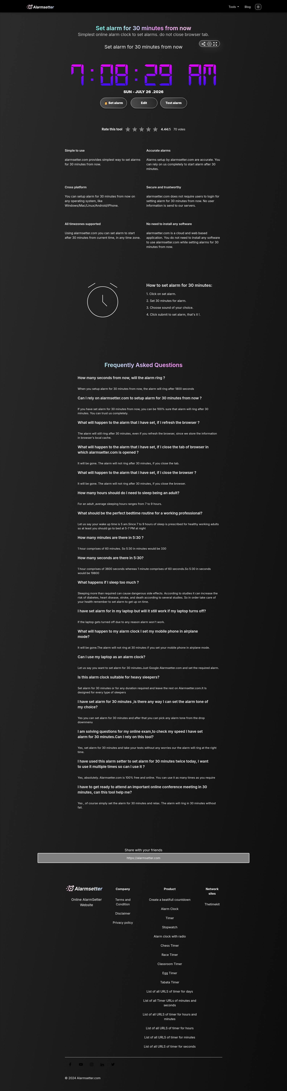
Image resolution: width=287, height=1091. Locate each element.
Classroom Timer (169, 964)
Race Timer (170, 955)
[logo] (40, 7)
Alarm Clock (170, 909)
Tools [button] (233, 7)
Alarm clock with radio (170, 936)
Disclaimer (122, 913)
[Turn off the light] (258, 7)
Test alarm (173, 103)
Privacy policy (123, 922)
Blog (248, 7)
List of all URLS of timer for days (170, 991)
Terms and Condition (123, 902)
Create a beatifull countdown (170, 900)
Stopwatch (169, 927)
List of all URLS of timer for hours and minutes (170, 1016)
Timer (170, 918)
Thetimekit (212, 904)
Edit (144, 103)
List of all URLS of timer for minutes (169, 1037)
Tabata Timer (169, 982)
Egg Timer (169, 973)
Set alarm (113, 103)
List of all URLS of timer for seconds (170, 1046)
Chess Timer (170, 945)
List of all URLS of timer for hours (170, 1028)
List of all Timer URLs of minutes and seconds (169, 1003)
